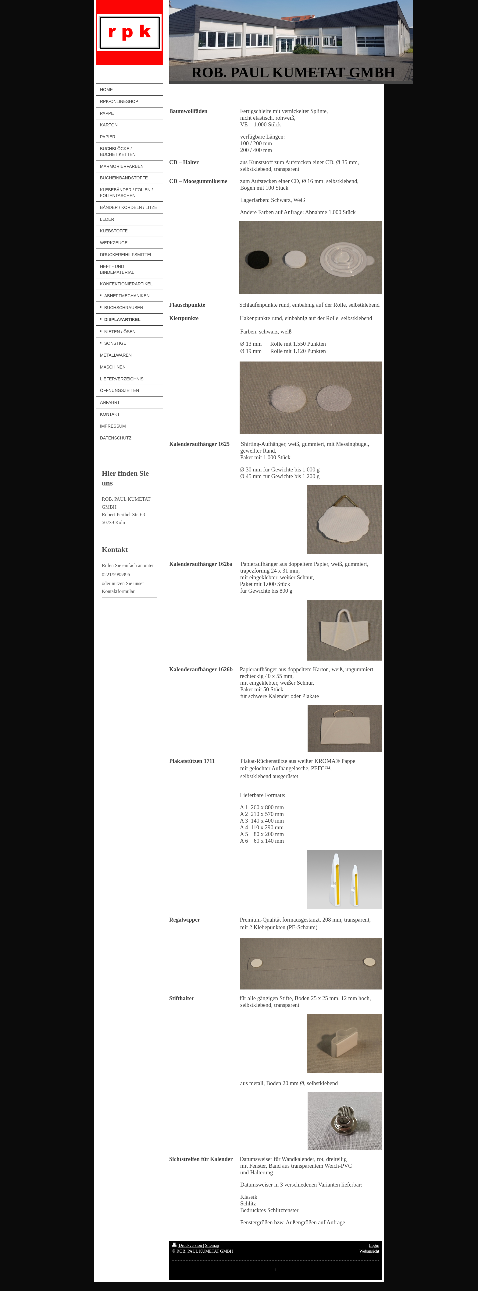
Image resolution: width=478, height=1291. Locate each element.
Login (374, 1245)
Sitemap (212, 1245)
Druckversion (187, 1245)
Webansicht (369, 1251)
